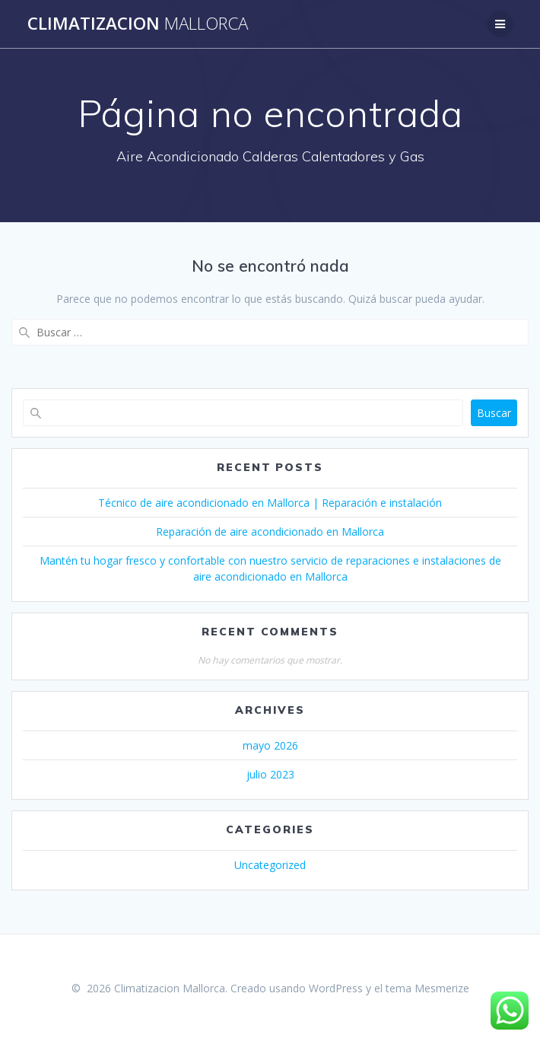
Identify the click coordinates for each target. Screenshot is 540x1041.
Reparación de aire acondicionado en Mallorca (270, 531)
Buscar (494, 413)
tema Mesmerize (427, 988)
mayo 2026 (270, 745)
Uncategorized (270, 865)
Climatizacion (137, 23)
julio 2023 (270, 774)
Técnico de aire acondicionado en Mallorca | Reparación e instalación (270, 502)
